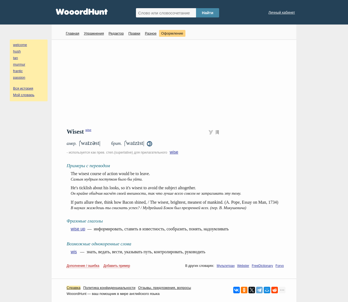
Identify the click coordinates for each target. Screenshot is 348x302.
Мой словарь (24, 95)
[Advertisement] (176, 83)
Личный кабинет (281, 12)
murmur (19, 64)
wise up (78, 229)
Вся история (23, 88)
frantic (18, 71)
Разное (151, 33)
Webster (243, 266)
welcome (20, 45)
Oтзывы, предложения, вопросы (164, 288)
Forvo (279, 266)
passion (19, 77)
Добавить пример (117, 266)
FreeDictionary (262, 266)
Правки (134, 33)
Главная (72, 33)
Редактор (116, 33)
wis (74, 251)
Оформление (172, 33)
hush (17, 51)
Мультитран (226, 266)
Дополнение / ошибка (83, 266)
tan (15, 58)
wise (88, 130)
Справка (73, 288)
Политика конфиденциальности (109, 288)
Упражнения (94, 33)
